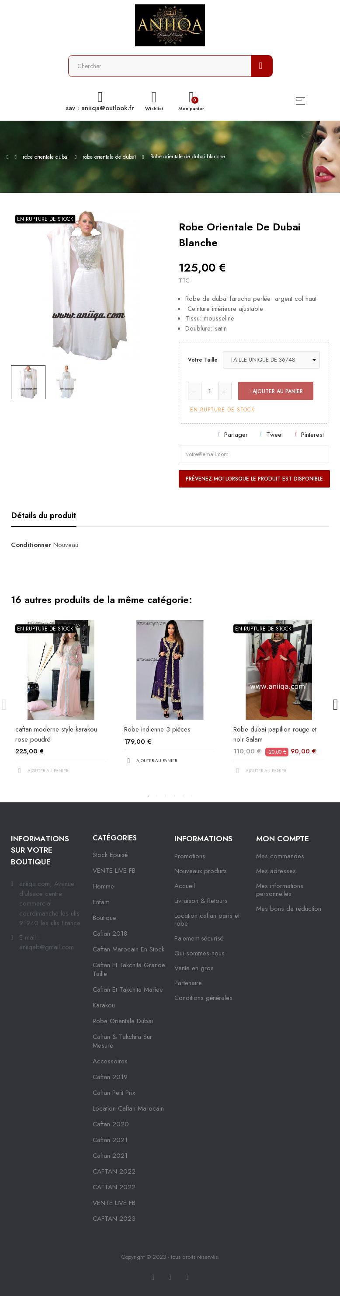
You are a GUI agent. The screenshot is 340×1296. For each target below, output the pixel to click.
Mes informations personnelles (279, 890)
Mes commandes (280, 856)
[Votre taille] (271, 360)
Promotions (189, 856)
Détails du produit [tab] (43, 515)
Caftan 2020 (111, 1124)
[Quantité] (209, 391)
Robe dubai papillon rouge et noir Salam (274, 734)
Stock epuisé (110, 855)
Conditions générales (203, 998)
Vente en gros (194, 968)
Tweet (274, 434)
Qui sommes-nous (199, 953)
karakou (104, 1005)
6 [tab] (191, 795)
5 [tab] (183, 795)
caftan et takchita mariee (128, 989)
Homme (103, 886)
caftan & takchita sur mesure (122, 1041)
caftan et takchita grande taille (129, 969)
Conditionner (31, 545)
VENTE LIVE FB (114, 870)
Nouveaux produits (200, 871)
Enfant (101, 902)
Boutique (104, 918)
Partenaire (188, 983)
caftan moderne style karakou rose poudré (56, 734)
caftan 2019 (110, 1077)
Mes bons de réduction (288, 908)
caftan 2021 (110, 1140)
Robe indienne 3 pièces (157, 729)
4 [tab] (174, 795)
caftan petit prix (114, 1092)
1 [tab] (148, 795)
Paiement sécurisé (198, 938)
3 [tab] (165, 795)
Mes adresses (276, 871)
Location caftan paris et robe (206, 919)
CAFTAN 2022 (114, 1171)
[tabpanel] (61, 704)
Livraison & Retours (201, 901)
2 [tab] (157, 795)
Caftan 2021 (110, 1155)
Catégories (115, 838)
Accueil (184, 886)
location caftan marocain (128, 1108)
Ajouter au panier (275, 391)
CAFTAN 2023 (114, 1218)
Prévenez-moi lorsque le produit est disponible (254, 479)
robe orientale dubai (123, 1021)
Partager (236, 434)
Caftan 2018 (110, 933)
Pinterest (312, 434)
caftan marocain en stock (128, 949)
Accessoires (110, 1061)
